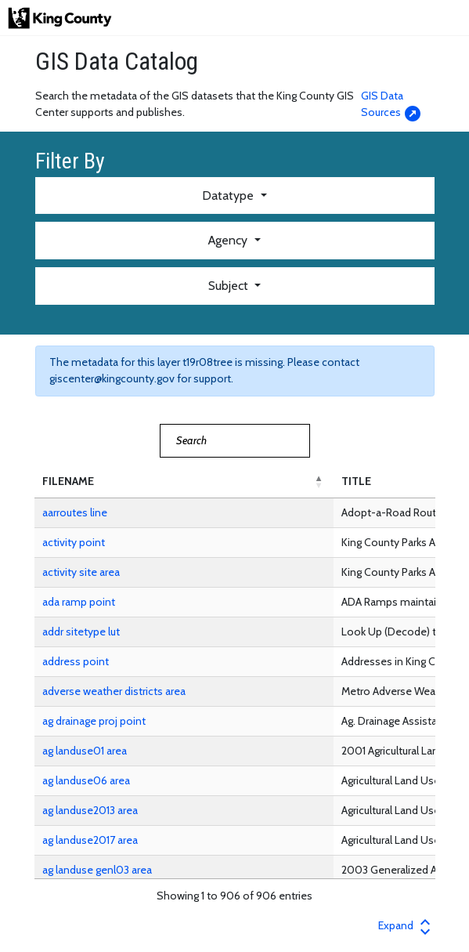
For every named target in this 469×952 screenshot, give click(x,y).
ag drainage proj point (94, 721)
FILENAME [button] (68, 481)
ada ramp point (78, 602)
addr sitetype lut (81, 631)
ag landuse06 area (86, 780)
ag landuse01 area (84, 751)
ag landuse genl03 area (97, 870)
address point (75, 661)
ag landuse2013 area (90, 810)
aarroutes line (74, 512)
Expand (406, 925)
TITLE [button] (356, 481)
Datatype (229, 195)
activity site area (81, 572)
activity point (73, 542)
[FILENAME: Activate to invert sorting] (184, 481)
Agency (229, 240)
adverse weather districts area (114, 691)
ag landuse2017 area (90, 840)
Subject (229, 285)
